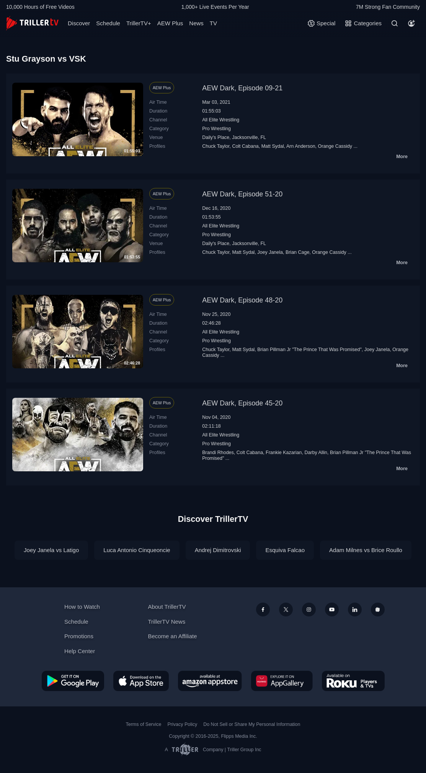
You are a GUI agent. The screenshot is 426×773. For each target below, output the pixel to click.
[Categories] (363, 23)
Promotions (78, 636)
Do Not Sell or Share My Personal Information (251, 724)
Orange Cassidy (335, 146)
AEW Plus (170, 23)
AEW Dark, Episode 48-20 (242, 300)
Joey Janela (270, 252)
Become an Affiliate (172, 636)
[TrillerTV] (32, 23)
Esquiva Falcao (285, 550)
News (196, 23)
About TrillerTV (167, 606)
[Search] (394, 23)
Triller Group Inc (244, 749)
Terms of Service (144, 724)
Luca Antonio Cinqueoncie (136, 550)
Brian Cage (297, 252)
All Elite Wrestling (220, 120)
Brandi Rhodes (218, 452)
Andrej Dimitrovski (218, 550)
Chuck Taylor (215, 146)
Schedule (108, 23)
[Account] (411, 23)
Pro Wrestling (216, 128)
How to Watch (82, 606)
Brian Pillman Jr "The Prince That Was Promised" (309, 349)
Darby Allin (315, 452)
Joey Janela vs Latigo (51, 550)
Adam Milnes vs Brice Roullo (365, 550)
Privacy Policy (182, 724)
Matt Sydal (272, 146)
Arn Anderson (300, 146)
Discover (79, 23)
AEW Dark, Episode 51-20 (242, 194)
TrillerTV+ (138, 23)
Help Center (79, 651)
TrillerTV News (166, 621)
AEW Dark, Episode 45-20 (242, 403)
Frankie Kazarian (284, 452)
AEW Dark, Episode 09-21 (242, 88)
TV (213, 23)
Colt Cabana (245, 146)
